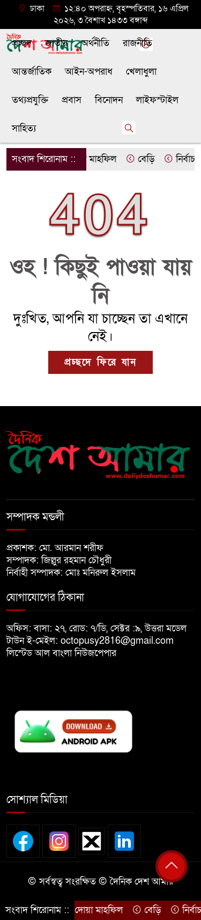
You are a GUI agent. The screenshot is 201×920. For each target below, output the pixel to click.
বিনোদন (109, 100)
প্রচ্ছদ (22, 43)
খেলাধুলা (141, 71)
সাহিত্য (24, 128)
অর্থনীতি (95, 43)
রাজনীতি (137, 43)
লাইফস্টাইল (157, 100)
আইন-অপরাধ (89, 71)
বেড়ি (143, 159)
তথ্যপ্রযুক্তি (30, 100)
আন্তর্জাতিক (31, 71)
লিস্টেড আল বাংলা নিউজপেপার (65, 653)
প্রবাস (71, 100)
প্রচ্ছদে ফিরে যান (100, 362)
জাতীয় (56, 43)
